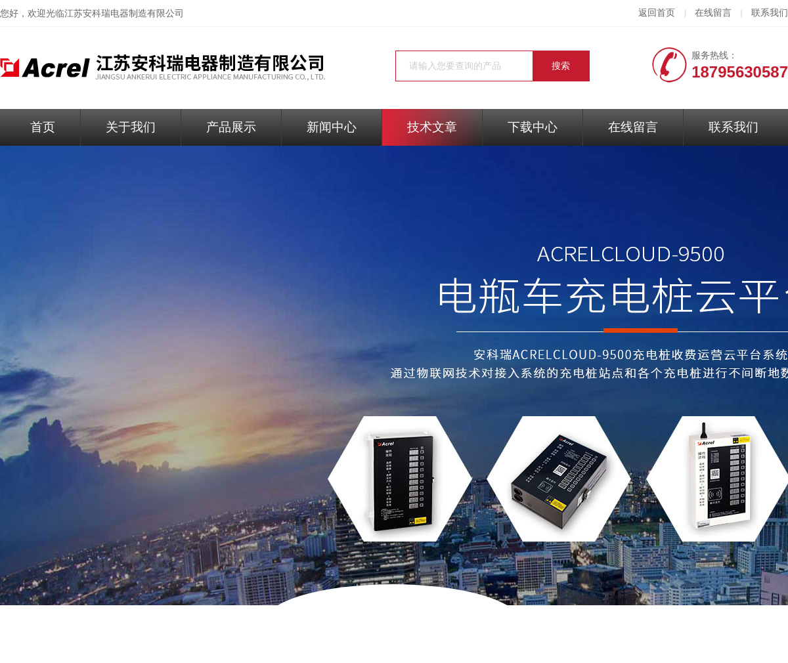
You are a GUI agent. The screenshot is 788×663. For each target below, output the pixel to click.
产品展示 (231, 127)
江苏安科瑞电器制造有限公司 (124, 13)
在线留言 (713, 13)
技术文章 (432, 127)
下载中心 (533, 127)
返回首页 (656, 13)
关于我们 (131, 127)
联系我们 (769, 13)
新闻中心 (332, 127)
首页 (42, 127)
